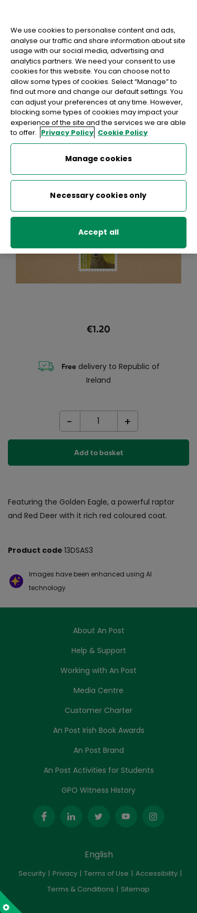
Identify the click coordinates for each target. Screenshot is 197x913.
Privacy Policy (67, 133)
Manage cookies (98, 158)
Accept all (98, 232)
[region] (98, 127)
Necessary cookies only (98, 195)
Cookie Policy (123, 133)
